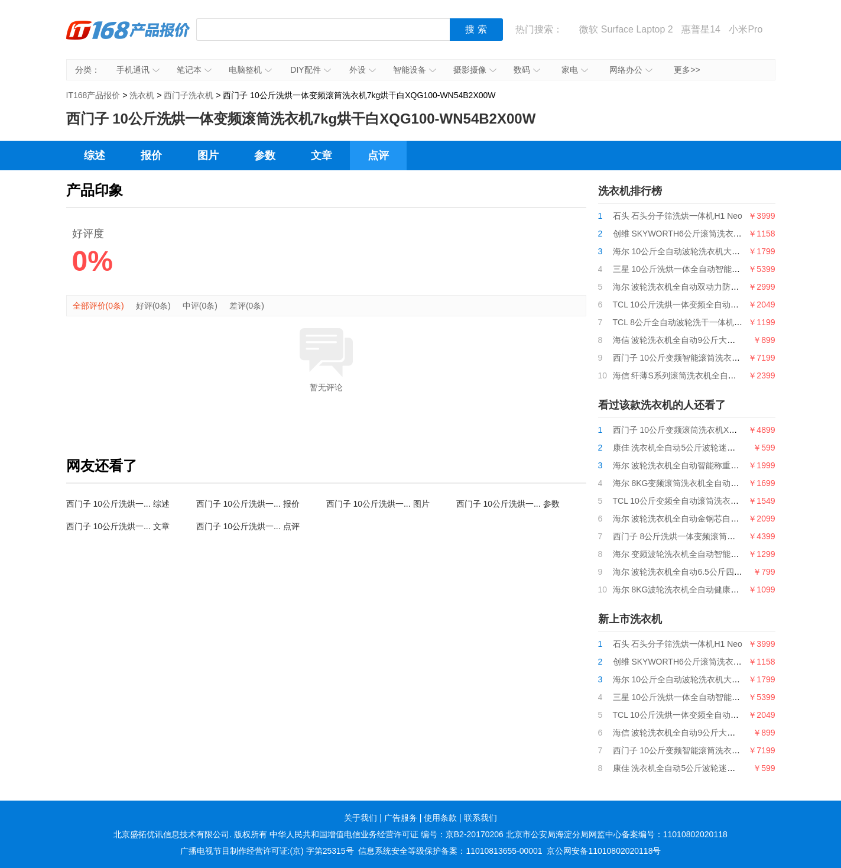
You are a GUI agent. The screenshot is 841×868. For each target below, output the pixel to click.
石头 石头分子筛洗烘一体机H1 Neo (677, 216)
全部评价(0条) (98, 305)
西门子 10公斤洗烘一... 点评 (248, 526)
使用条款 (440, 817)
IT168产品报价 (128, 38)
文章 (321, 155)
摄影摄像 (474, 70)
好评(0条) (153, 305)
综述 (94, 155)
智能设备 (414, 70)
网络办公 (630, 70)
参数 (264, 155)
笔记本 (194, 70)
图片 (208, 155)
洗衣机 (141, 95)
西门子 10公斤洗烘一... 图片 (378, 504)
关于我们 (360, 817)
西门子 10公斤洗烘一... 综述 (118, 504)
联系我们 (480, 817)
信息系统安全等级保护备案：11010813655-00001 (450, 851)
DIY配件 (310, 70)
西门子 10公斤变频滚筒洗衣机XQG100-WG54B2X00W (714, 430)
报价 (151, 155)
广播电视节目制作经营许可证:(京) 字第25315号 (267, 851)
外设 (362, 70)
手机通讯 (138, 70)
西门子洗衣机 (188, 95)
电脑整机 (250, 70)
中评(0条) (200, 305)
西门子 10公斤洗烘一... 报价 (248, 504)
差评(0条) (246, 305)
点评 (378, 155)
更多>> (687, 70)
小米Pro (745, 29)
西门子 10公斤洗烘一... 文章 (118, 526)
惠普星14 (700, 29)
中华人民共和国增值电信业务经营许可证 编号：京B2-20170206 (386, 834)
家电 (574, 70)
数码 (527, 70)
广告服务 (400, 817)
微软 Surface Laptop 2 (626, 29)
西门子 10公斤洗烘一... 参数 (508, 504)
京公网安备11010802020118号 (604, 851)
